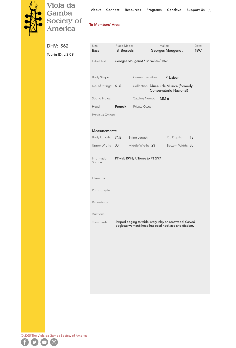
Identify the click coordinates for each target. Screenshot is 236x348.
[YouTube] (44, 342)
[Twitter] (34, 342)
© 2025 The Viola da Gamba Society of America (54, 335)
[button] (97, 8)
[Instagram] (54, 342)
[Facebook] (25, 342)
